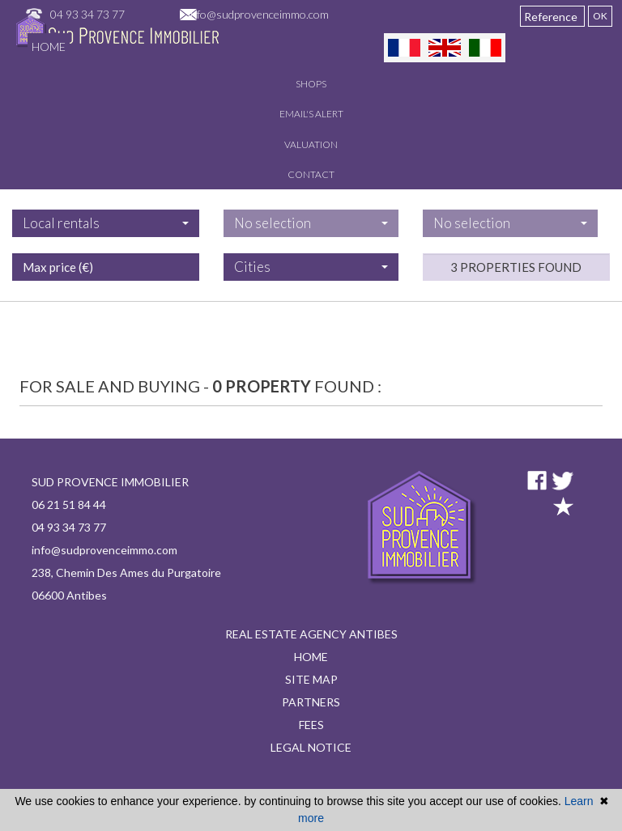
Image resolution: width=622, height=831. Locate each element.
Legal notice (311, 747)
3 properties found (516, 310)
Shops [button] (311, 84)
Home (49, 46)
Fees (311, 724)
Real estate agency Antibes (311, 634)
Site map (311, 679)
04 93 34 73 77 (87, 14)
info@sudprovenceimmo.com (258, 14)
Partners (311, 702)
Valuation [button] (311, 144)
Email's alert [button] (311, 114)
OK (600, 16)
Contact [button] (311, 174)
